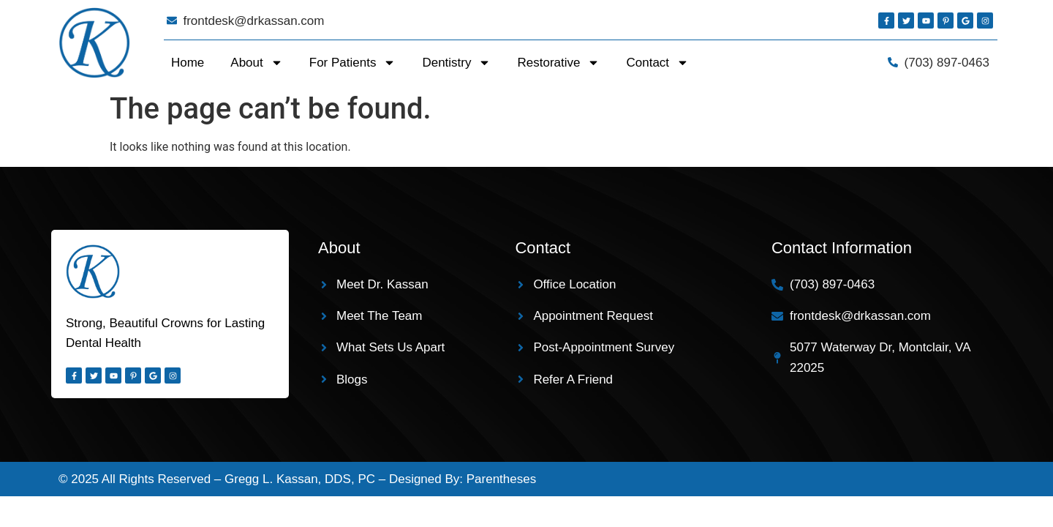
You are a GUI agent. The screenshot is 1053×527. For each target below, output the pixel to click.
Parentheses (501, 479)
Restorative (558, 62)
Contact (657, 62)
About (256, 62)
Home (187, 63)
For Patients (352, 62)
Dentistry (456, 62)
